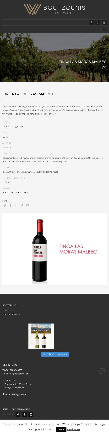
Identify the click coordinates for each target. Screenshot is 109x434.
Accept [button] (61, 429)
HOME (5, 310)
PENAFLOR (7, 192)
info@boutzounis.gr (18, 373)
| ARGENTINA (21, 192)
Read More (73, 429)
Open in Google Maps (14, 394)
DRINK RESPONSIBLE (12, 314)
